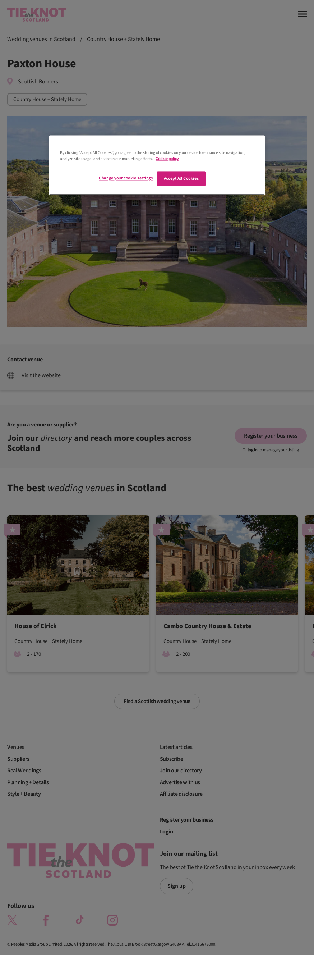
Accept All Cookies (181, 178)
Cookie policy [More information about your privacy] (167, 159)
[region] (157, 165)
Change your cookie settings (126, 178)
